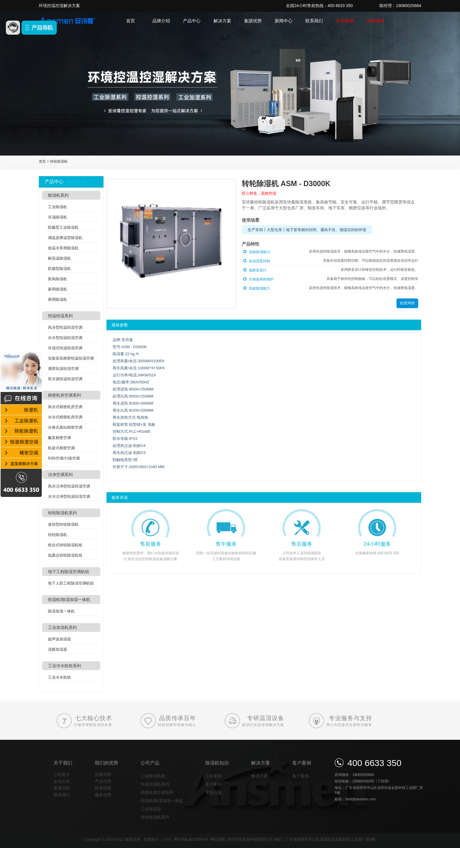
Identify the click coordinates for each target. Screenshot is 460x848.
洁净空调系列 (60, 474)
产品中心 (192, 20)
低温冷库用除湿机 (63, 248)
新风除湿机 (57, 279)
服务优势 (103, 794)
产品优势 (103, 781)
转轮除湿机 (59, 161)
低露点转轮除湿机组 (65, 555)
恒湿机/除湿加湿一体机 (69, 599)
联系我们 (314, 20)
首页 (130, 20)
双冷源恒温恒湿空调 (65, 379)
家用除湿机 (57, 289)
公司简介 (62, 774)
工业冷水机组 (59, 677)
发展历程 (62, 788)
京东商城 (345, 20)
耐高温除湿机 (59, 258)
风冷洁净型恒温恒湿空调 (69, 486)
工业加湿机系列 (62, 627)
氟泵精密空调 (59, 437)
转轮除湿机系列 (62, 512)
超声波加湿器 (59, 639)
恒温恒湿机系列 (155, 784)
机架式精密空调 (61, 448)
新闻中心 (283, 20)
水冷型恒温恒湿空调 (65, 337)
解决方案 (222, 20)
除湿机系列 (58, 195)
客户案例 (213, 784)
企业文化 (62, 781)
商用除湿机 (57, 299)
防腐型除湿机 (59, 268)
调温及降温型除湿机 (65, 238)
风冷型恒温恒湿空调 (65, 327)
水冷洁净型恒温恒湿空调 (69, 496)
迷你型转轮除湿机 (63, 524)
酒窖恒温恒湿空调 (63, 368)
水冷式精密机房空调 (65, 417)
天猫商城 (375, 20)
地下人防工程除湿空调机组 (71, 583)
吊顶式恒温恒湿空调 (65, 348)
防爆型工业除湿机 (63, 227)
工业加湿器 (151, 809)
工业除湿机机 (153, 776)
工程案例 (213, 776)
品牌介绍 (161, 20)
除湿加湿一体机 (61, 611)
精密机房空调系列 (64, 395)
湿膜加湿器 (57, 649)
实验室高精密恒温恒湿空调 (71, 358)
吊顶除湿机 (57, 217)
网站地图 (218, 839)
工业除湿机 (57, 207)
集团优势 (253, 20)
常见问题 (213, 792)
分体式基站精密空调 (65, 427)
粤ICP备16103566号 (191, 839)
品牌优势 (103, 774)
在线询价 (407, 303)
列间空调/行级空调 (64, 458)
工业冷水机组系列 (64, 665)
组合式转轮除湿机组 (65, 545)
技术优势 (103, 788)
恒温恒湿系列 (60, 315)
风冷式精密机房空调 (65, 407)
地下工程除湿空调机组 (68, 571)
